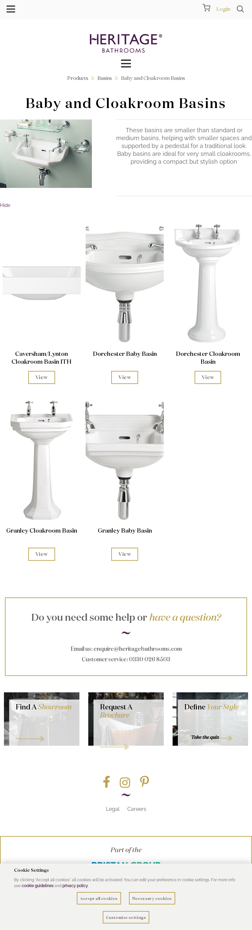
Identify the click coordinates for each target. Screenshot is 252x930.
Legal (112, 809)
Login (223, 9)
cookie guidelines (37, 886)
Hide (5, 205)
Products (77, 78)
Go (128, 738)
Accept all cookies (98, 898)
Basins (104, 78)
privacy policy (75, 886)
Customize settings (126, 917)
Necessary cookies (152, 898)
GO (44, 730)
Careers (136, 809)
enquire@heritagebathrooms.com (138, 648)
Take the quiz (205, 737)
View (41, 377)
